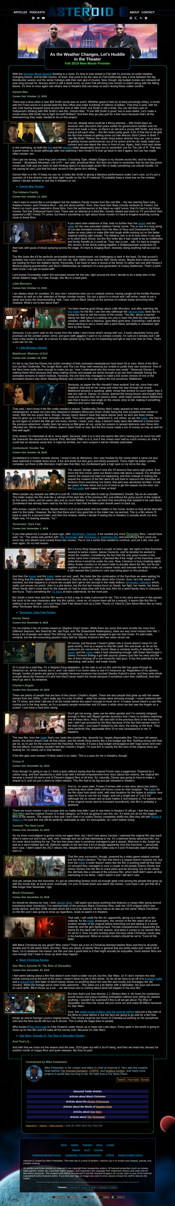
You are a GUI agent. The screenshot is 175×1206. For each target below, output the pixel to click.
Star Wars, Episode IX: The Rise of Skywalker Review (51, 1035)
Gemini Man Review (31, 186)
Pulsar (113, 1187)
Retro (93, 1187)
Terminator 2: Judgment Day (101, 537)
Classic (84, 1187)
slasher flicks (64, 902)
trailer (71, 226)
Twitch (121, 1079)
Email (145, 1079)
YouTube (133, 1079)
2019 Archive (56, 1125)
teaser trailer (154, 978)
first (50, 147)
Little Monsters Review (33, 347)
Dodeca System (115, 1070)
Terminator (132, 534)
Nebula (103, 1187)
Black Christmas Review (34, 960)
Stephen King (104, 1106)
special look (27, 981)
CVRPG (94, 1070)
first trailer (74, 311)
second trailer (136, 311)
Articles (43, 1125)
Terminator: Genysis (84, 534)
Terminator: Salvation (138, 582)
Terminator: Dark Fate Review (37, 612)
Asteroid (73, 1187)
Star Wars (18, 813)
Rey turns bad (38, 1026)
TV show (56, 591)
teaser (142, 223)
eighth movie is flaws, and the (98, 1011)
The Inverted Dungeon (74, 1070)
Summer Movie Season (37, 73)
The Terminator (68, 537)
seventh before (125, 1011)
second (67, 147)
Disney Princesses (98, 1101)
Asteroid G (31, 1125)
